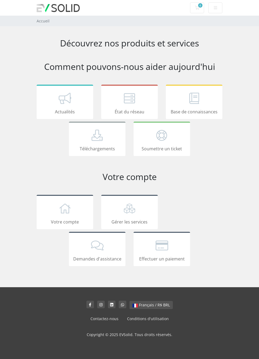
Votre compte (65, 213)
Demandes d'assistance (97, 250)
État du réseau (129, 103)
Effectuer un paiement (162, 250)
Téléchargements (97, 140)
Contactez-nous (104, 318)
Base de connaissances (194, 103)
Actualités (65, 103)
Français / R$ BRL (151, 304)
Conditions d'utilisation (148, 318)
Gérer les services (129, 213)
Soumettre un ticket (162, 140)
